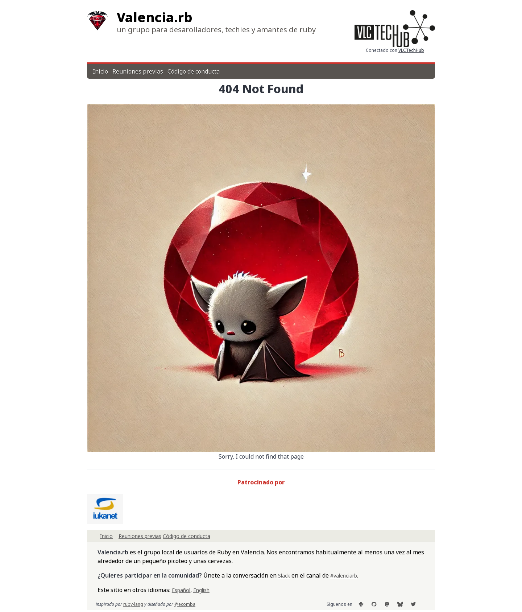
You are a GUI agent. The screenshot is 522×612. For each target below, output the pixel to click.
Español (181, 590)
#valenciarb (343, 575)
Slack (284, 575)
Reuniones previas (137, 71)
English (201, 590)
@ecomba (184, 604)
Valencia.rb (154, 17)
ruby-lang (133, 604)
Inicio (100, 71)
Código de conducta (193, 71)
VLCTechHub (411, 50)
